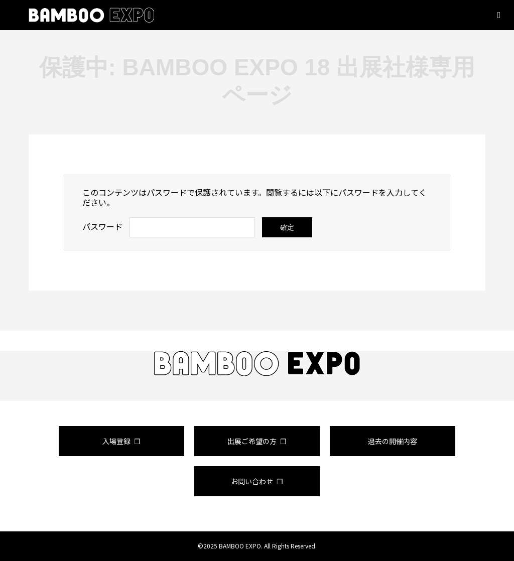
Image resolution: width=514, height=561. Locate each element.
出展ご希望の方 (252, 441)
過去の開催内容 (392, 441)
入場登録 (116, 441)
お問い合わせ (252, 481)
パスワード (102, 226)
